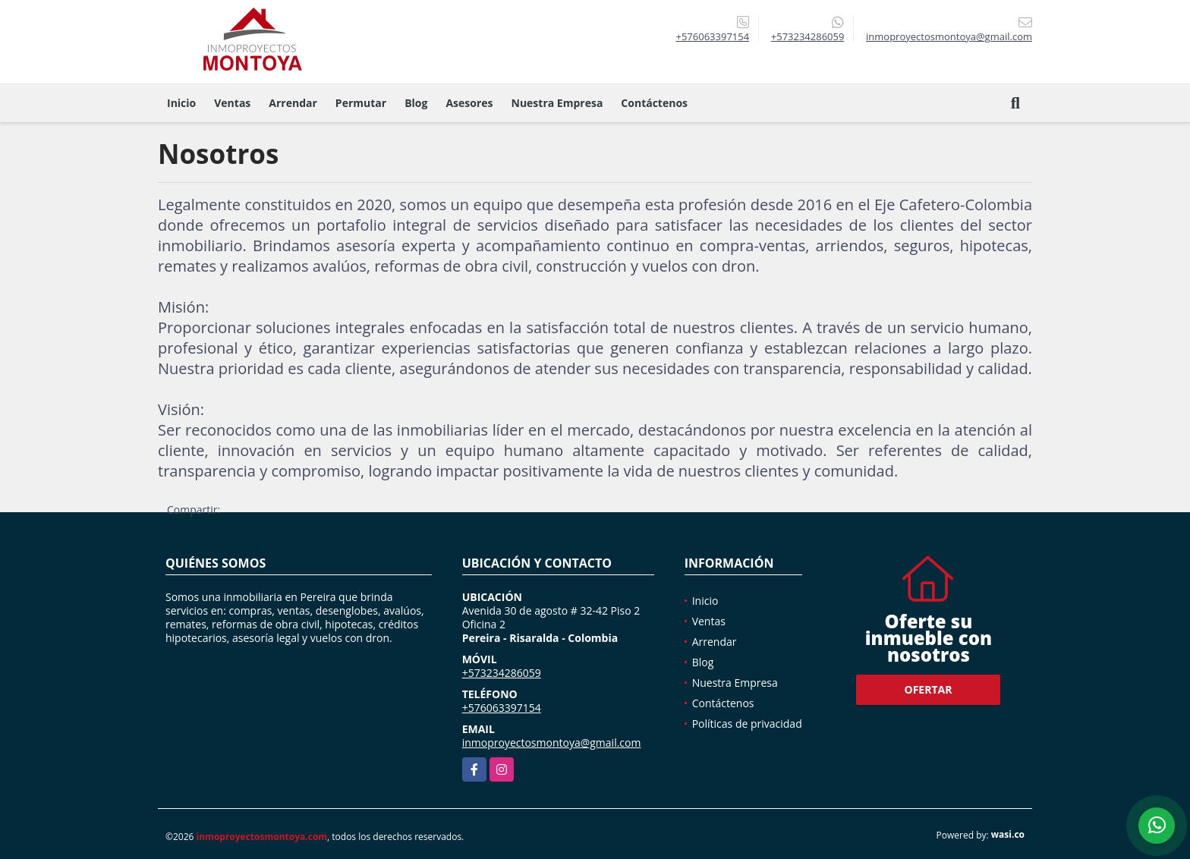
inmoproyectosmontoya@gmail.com (551, 742)
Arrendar (293, 103)
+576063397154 (712, 36)
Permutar (360, 103)
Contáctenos (654, 103)
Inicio (181, 103)
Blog (416, 103)
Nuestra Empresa (557, 103)
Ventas (232, 103)
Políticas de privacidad (747, 723)
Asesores (469, 103)
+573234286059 (808, 36)
